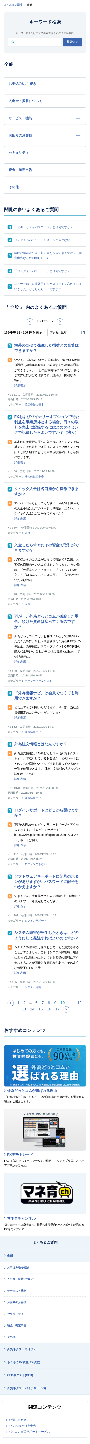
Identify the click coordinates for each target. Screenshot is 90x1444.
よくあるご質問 (13, 4)
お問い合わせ (17, 1420)
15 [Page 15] (40, 1009)
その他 (11, 1337)
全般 (10, 1255)
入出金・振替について (20, 1279)
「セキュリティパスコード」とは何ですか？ (43, 227)
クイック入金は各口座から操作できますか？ (46, 491)
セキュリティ (15, 1313)
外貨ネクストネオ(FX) (21, 1349)
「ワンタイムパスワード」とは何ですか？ (42, 271)
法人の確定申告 (34, 476)
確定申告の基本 (34, 404)
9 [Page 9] (55, 1003)
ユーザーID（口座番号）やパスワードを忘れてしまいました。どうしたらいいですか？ (48, 286)
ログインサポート (36, 920)
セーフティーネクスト (38, 680)
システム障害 (33, 987)
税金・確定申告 (16, 1325)
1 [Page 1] (18, 1003)
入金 (27, 532)
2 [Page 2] (24, 1003)
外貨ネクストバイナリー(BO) (26, 1388)
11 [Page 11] (71, 1003)
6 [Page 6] (36, 1003)
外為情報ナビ (33, 732)
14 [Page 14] (32, 1009)
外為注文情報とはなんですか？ (40, 744)
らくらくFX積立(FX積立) (23, 1362)
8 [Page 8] (49, 1003)
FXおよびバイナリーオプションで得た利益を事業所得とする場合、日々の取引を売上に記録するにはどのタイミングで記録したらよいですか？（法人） (47, 425)
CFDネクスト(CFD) (20, 1375)
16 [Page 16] (49, 1009)
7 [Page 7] (43, 1003)
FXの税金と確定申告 (22, 1425)
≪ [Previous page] (13, 1004)
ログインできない (36, 864)
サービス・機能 (16, 1290)
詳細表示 (20, 385)
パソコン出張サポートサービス (29, 1431)
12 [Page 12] (79, 1003)
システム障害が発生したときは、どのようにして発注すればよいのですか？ (46, 935)
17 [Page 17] (57, 1009)
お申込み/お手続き (18, 1267)
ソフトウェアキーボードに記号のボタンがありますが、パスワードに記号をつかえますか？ (46, 881)
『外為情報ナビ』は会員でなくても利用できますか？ (46, 695)
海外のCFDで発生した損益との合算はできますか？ (46, 348)
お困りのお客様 (16, 1302)
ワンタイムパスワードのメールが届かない (42, 240)
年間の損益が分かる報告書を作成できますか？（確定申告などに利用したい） (48, 255)
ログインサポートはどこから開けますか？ (46, 813)
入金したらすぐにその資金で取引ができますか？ (46, 547)
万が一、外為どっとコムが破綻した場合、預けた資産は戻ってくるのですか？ (46, 621)
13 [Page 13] (24, 1009)
